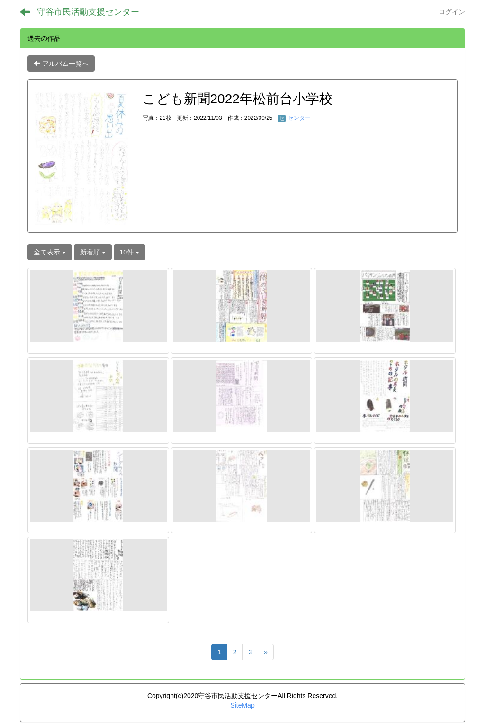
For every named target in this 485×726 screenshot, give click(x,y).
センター (294, 118)
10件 (129, 252)
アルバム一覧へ (61, 63)
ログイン (452, 12)
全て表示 (50, 252)
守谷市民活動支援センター (88, 12)
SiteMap (242, 705)
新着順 (93, 252)
